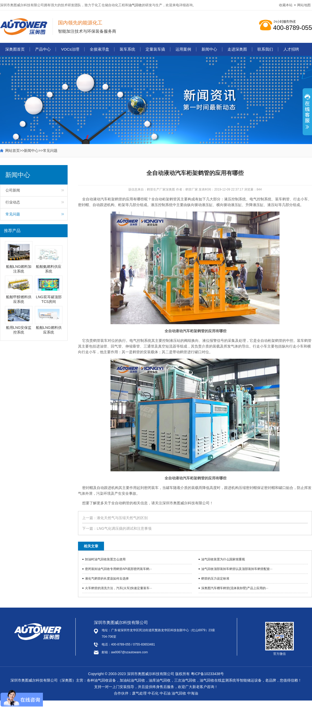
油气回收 (135, 5)
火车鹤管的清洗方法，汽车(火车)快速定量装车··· (118, 588)
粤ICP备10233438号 (207, 674)
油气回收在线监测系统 (218, 680)
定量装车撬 (155, 49)
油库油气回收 (160, 680)
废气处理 (139, 693)
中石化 (153, 693)
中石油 (165, 693)
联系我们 (265, 49)
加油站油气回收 (132, 680)
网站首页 (12, 150)
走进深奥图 (237, 49)
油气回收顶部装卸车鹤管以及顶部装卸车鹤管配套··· (236, 569)
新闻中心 (209, 49)
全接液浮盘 (99, 49)
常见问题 (50, 150)
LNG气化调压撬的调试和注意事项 (124, 528)
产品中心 (43, 49)
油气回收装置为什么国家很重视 (223, 559)
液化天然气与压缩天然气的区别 (122, 518)
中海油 (192, 693)
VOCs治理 (70, 49)
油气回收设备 (105, 680)
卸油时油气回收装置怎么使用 (105, 559)
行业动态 (12, 202)
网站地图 (304, 5)
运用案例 (183, 49)
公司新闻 (12, 190)
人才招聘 (291, 49)
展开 (307, 114)
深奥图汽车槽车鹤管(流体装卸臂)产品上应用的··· (234, 588)
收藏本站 (285, 5)
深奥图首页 (15, 49)
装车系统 (127, 49)
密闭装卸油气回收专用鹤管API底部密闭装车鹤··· (118, 569)
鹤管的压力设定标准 (215, 578)
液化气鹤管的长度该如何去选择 (107, 578)
